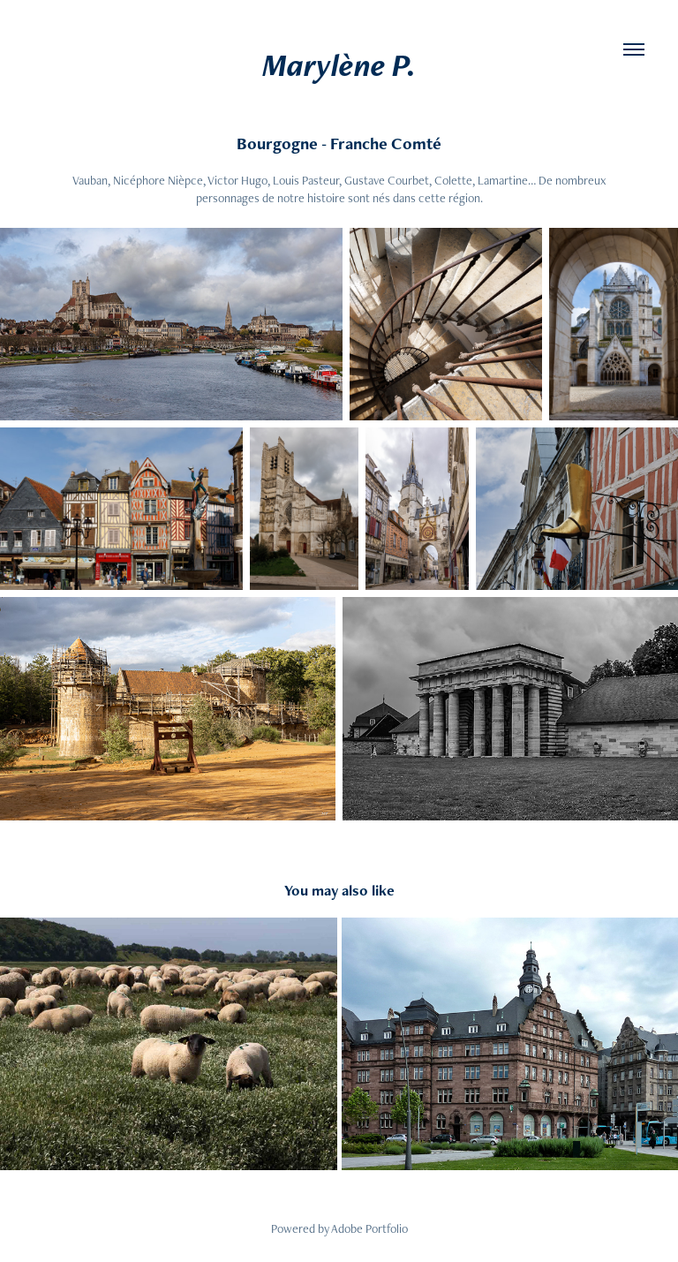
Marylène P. (339, 65)
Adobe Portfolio (369, 1228)
